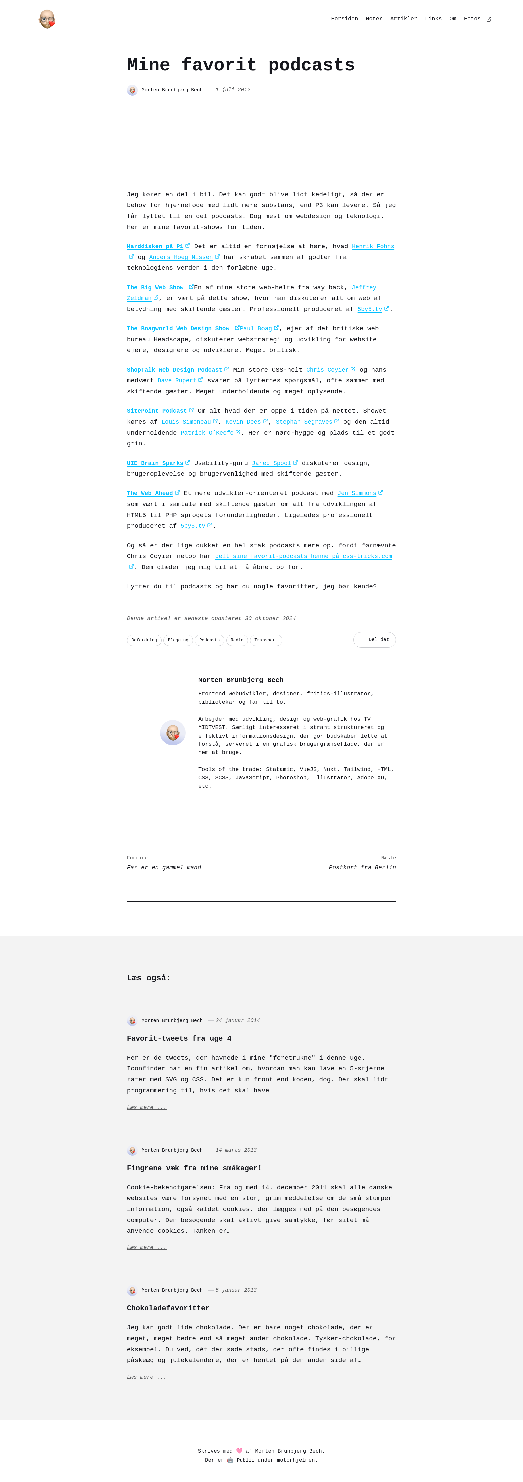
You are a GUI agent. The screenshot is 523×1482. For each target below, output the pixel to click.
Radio (246, 608)
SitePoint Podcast (159, 379)
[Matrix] (255, 1461)
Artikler (403, 19)
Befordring (145, 608)
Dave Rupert (198, 348)
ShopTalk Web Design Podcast (179, 337)
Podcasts (216, 608)
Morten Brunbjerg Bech (175, 90)
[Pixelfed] (222, 1461)
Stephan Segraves (314, 390)
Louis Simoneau (188, 390)
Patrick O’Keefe (233, 400)
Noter (374, 19)
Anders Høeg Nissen (202, 225)
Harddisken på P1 (157, 214)
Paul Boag (266, 296)
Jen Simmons (362, 461)
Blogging (182, 608)
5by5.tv (371, 277)
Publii (245, 1437)
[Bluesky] (238, 1461)
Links (433, 19)
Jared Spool (278, 431)
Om (453, 19)
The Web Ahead (152, 461)
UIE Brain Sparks (157, 431)
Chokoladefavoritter (186, 1282)
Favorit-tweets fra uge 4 (202, 1007)
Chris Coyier (338, 337)
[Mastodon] (206, 1461)
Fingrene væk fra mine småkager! (223, 1140)
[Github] (304, 1461)
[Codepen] (271, 1461)
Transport (277, 608)
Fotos (472, 19)
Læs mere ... (148, 1080)
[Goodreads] (319, 1461)
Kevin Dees (249, 390)
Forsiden (344, 19)
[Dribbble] (288, 1461)
